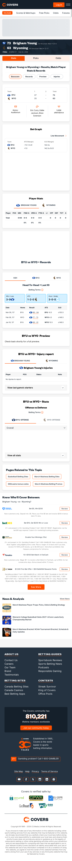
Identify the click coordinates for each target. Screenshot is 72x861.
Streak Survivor (47, 686)
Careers (9, 663)
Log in (59, 4)
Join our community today (36, 728)
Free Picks (44, 13)
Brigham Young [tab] (26, 205)
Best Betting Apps (15, 693)
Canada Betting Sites (16, 686)
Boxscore (15, 76)
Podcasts (43, 667)
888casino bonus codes (18, 484)
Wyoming (20, 48)
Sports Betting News (50, 663)
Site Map (18, 771)
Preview (42, 76)
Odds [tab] (58, 58)
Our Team (10, 667)
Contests (45, 680)
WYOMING (51, 360)
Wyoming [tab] (48, 205)
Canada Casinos (14, 690)
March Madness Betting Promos (48, 484)
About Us (11, 654)
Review (64, 509)
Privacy (35, 771)
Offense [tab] (20, 420)
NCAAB (7, 13)
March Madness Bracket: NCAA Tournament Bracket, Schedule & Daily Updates (40, 630)
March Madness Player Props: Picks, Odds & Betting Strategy (39, 605)
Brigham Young (25, 43)
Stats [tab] (13, 58)
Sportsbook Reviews (50, 660)
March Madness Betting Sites (46, 476)
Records (29, 76)
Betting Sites (15, 680)
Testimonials (12, 674)
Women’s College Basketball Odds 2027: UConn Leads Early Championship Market (38, 618)
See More (36, 587)
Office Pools (45, 693)
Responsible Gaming (49, 671)
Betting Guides (50, 654)
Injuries (57, 76)
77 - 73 (35, 317)
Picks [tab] (36, 58)
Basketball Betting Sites (18, 476)
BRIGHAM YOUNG (20, 360)
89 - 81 (35, 322)
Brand (8, 671)
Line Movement (57, 136)
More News (65, 599)
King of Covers (46, 690)
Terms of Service (49, 771)
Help (27, 771)
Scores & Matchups (25, 13)
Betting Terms (36, 290)
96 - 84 (36, 312)
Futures (66, 13)
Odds (55, 13)
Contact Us (11, 660)
